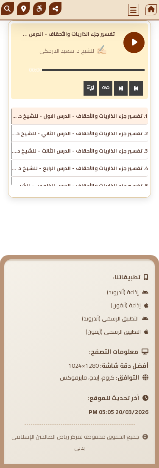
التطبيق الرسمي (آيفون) (117, 331)
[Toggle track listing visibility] (90, 88)
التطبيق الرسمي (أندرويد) (115, 318)
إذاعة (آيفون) (129, 305)
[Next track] (121, 88)
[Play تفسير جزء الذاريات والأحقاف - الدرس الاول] (134, 42)
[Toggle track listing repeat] (105, 88)
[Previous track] (136, 88)
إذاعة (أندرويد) (127, 292)
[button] (133, 10)
